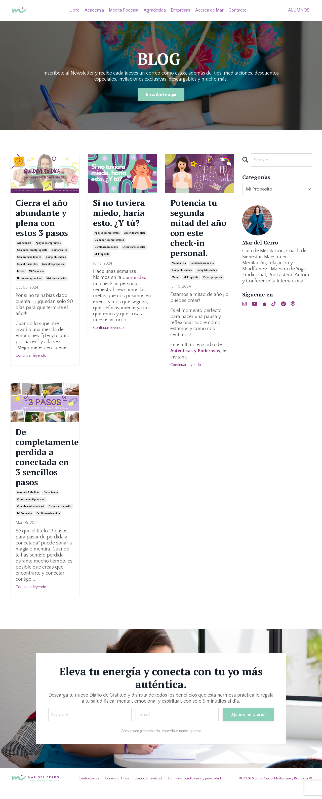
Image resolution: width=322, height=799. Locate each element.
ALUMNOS (298, 10)
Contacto (238, 10)
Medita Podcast (124, 10)
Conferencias (89, 788)
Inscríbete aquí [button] (161, 94)
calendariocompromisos (109, 242)
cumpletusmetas (56, 260)
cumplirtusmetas (27, 267)
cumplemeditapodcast (30, 516)
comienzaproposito (106, 249)
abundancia (24, 246)
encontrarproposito (53, 267)
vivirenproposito (56, 281)
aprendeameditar (134, 235)
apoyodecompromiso (48, 246)
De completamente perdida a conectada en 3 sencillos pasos (45, 464)
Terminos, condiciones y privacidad (194, 788)
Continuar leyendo (31, 358)
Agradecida (155, 10)
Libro (74, 10)
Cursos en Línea (117, 788)
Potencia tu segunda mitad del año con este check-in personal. (197, 230)
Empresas (180, 10)
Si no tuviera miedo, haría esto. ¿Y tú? (121, 214)
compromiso (59, 253)
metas (20, 274)
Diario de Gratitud (148, 788)
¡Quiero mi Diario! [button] (248, 723)
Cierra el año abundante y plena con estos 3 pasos (44, 219)
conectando (51, 502)
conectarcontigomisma (31, 509)
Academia (94, 10)
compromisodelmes (29, 260)
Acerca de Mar (209, 10)
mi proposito (36, 274)
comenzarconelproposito (32, 253)
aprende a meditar (28, 502)
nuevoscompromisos (29, 281)
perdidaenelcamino (48, 523)
